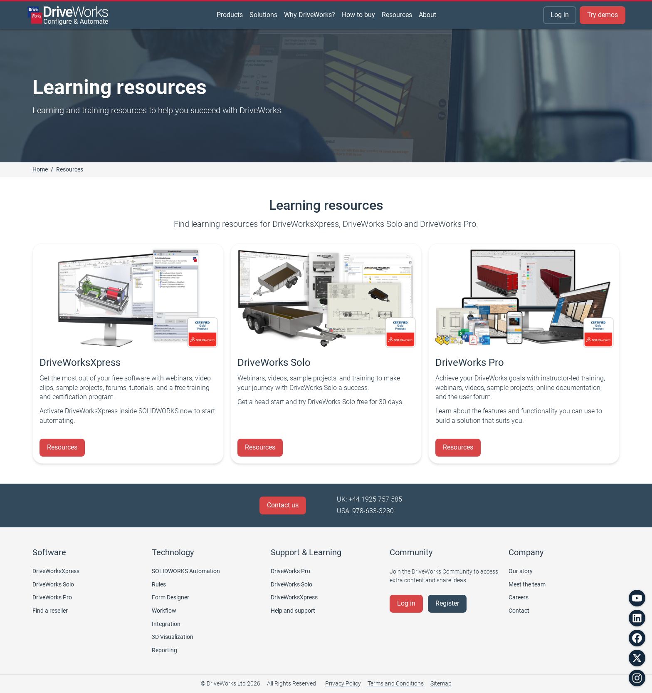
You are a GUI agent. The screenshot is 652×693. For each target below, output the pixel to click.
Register (447, 603)
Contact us (283, 505)
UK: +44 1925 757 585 (369, 499)
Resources (62, 447)
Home (40, 169)
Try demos (602, 15)
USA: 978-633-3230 (365, 511)
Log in (560, 15)
